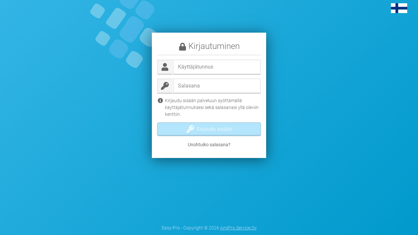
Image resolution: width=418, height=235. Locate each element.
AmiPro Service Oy (238, 227)
